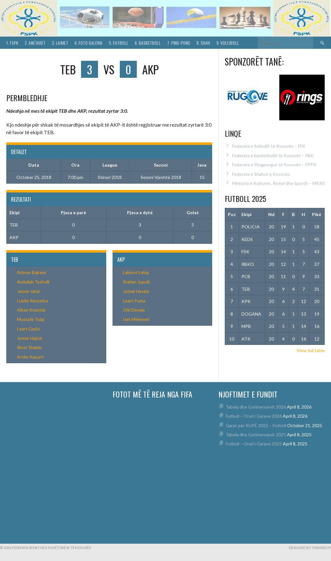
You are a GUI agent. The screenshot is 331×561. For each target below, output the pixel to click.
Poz (232, 214)
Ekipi (246, 214)
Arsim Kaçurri (30, 356)
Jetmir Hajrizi (29, 338)
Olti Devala (134, 309)
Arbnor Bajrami (31, 272)
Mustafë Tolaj (30, 319)
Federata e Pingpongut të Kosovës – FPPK (274, 164)
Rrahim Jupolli (136, 281)
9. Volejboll (227, 42)
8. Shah (203, 42)
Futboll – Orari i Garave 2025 (254, 443)
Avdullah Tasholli (33, 281)
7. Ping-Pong (178, 42)
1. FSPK (12, 42)
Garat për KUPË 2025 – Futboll (256, 425)
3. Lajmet (60, 42)
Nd (271, 214)
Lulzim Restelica (32, 300)
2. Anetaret (35, 42)
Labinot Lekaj (136, 272)
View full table (311, 350)
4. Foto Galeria (88, 42)
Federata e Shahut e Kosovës (261, 174)
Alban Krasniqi (31, 309)
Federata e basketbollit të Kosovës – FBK (273, 155)
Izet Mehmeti (136, 319)
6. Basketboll (148, 42)
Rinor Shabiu (29, 347)
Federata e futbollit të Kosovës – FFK (268, 146)
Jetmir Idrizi (28, 291)
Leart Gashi (28, 328)
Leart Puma (134, 300)
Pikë (316, 214)
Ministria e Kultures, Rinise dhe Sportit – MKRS (278, 183)
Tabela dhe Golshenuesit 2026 (256, 406)
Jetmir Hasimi (136, 291)
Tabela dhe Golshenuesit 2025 (256, 434)
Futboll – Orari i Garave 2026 (254, 416)
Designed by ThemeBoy (310, 548)
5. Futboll (118, 42)
